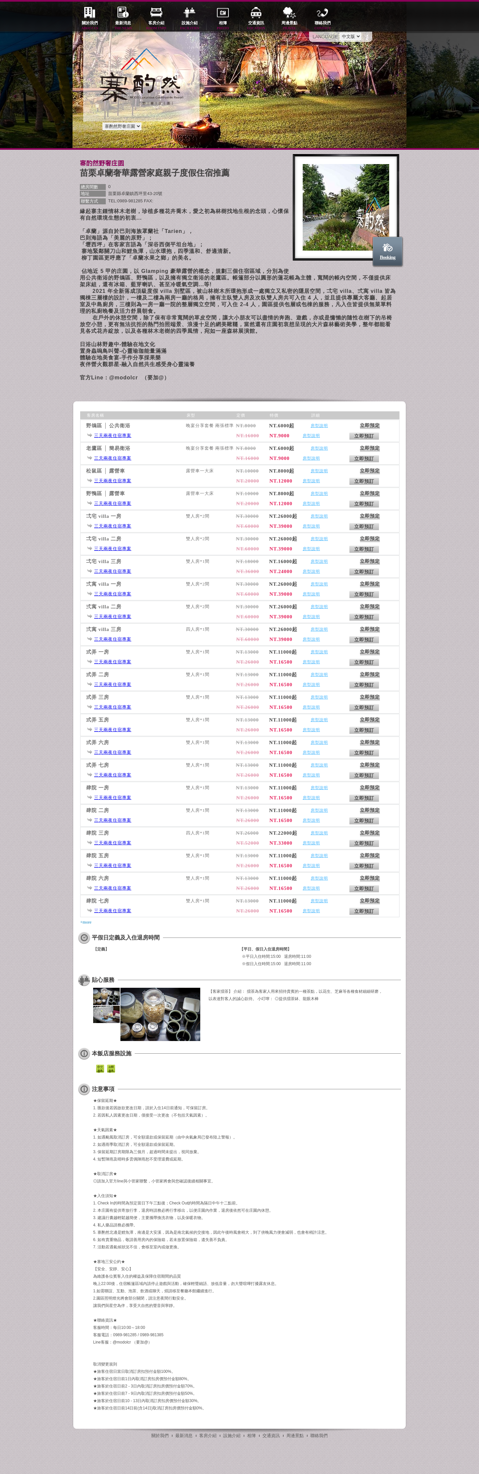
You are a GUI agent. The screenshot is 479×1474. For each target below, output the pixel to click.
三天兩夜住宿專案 (112, 435)
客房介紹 (156, 26)
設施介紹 (189, 26)
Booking (387, 257)
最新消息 (123, 26)
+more (85, 922)
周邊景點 (289, 26)
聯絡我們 (322, 26)
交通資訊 (256, 26)
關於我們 (89, 26)
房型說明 (319, 425)
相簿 (223, 26)
